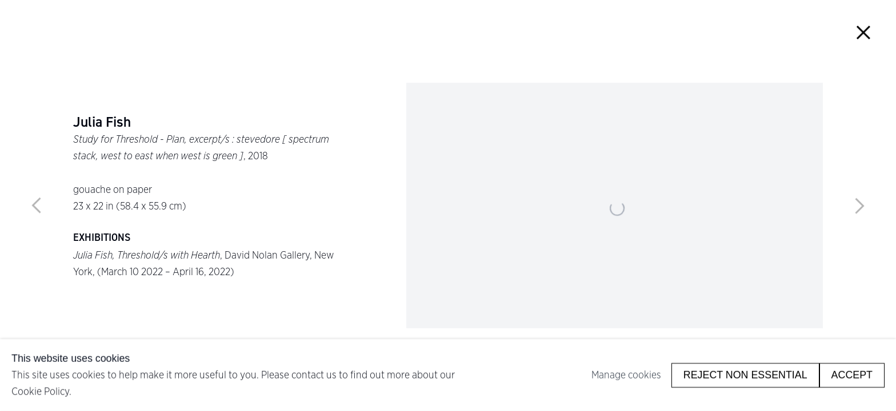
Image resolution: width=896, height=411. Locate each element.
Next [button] (859, 205)
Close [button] (863, 32)
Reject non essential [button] (745, 374)
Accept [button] (852, 374)
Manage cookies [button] (626, 375)
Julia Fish (102, 122)
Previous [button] (36, 205)
